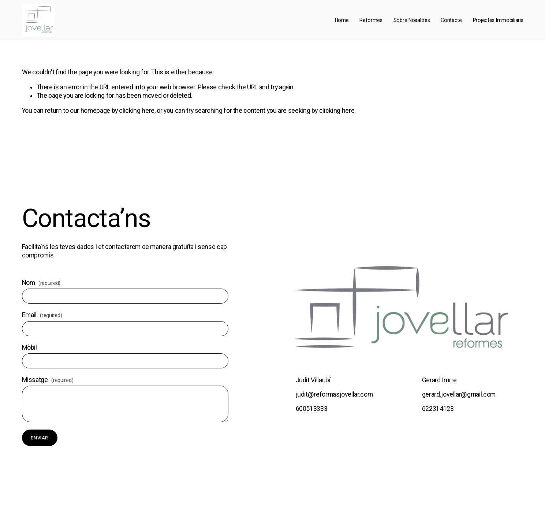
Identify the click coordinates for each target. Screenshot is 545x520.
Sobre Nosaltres (411, 20)
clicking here (136, 110)
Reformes (370, 20)
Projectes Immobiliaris (498, 20)
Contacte (451, 20)
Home (342, 20)
